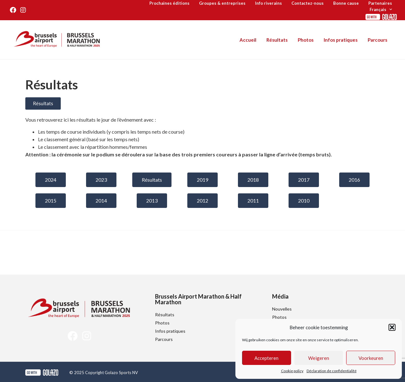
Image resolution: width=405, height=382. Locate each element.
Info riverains (268, 3)
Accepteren (266, 358)
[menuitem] (381, 9)
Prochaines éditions (169, 3)
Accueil (248, 40)
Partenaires (380, 3)
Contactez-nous (307, 3)
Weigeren (318, 358)
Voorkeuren (370, 358)
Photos (306, 40)
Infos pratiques (341, 40)
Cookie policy (292, 370)
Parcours (377, 40)
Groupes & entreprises (222, 3)
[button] (392, 327)
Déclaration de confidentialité (332, 370)
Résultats (277, 40)
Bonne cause (346, 3)
